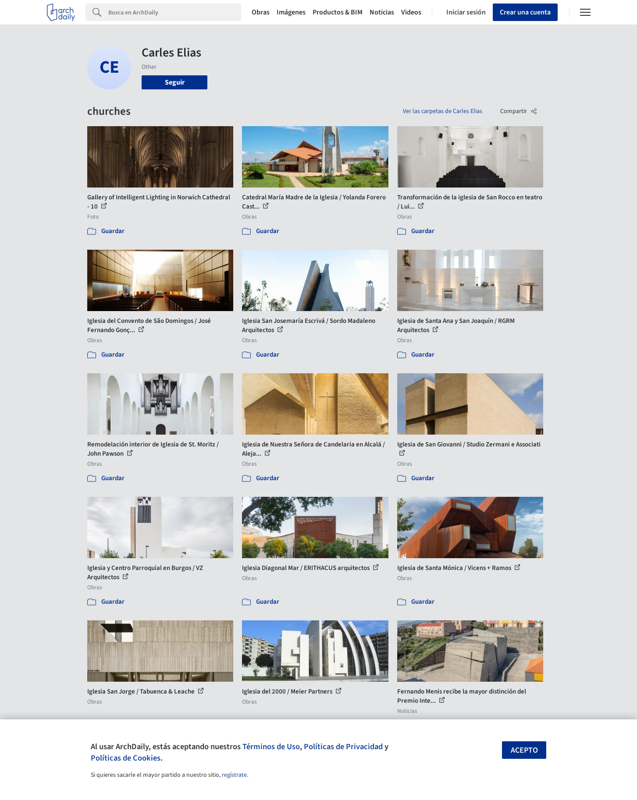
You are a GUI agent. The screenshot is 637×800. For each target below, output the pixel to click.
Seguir (175, 82)
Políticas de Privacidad (343, 746)
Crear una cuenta (525, 12)
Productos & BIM (338, 12)
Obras (261, 12)
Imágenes (291, 12)
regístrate (234, 775)
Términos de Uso (271, 746)
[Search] (174, 12)
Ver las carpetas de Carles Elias (442, 111)
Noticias (382, 12)
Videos (411, 12)
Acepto (524, 750)
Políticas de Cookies (125, 758)
